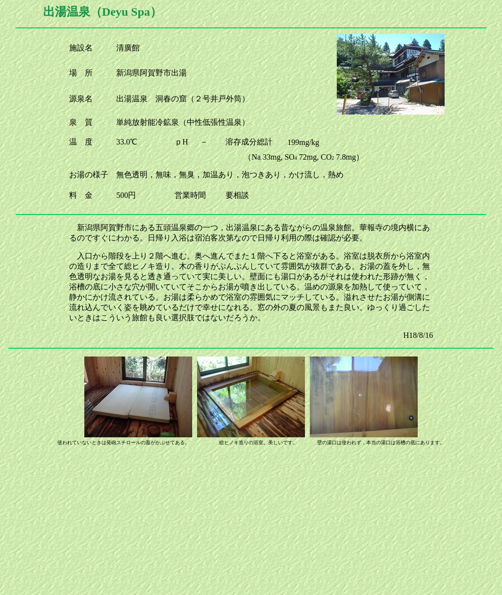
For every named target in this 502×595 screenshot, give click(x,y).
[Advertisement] (251, 522)
